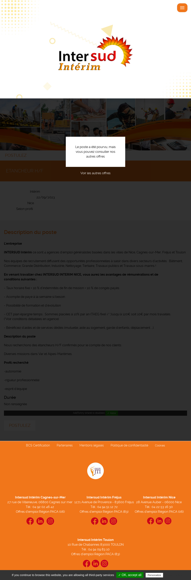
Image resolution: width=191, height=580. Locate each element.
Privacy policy (173, 575)
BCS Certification (38, 445)
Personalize (154, 575)
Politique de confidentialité (129, 445)
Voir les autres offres (95, 173)
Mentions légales (91, 445)
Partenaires (65, 445)
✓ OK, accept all (129, 575)
